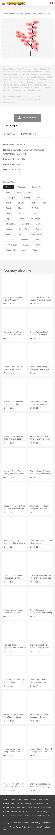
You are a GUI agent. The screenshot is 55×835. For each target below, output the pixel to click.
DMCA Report (11, 126)
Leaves (26, 800)
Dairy (20, 815)
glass (37, 240)
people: (6, 807)
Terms (12, 827)
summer (24, 240)
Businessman (46, 808)
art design (35, 219)
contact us (26, 99)
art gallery (36, 208)
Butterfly (28, 804)
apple (8, 234)
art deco (22, 213)
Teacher (21, 812)
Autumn (19, 800)
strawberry (10, 224)
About (5, 827)
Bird (22, 804)
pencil (8, 208)
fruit (19, 192)
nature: (6, 800)
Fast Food (40, 815)
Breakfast (13, 815)
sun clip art (36, 187)
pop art (9, 219)
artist (33, 203)
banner (26, 245)
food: (5, 815)
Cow (46, 804)
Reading (44, 812)
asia (24, 250)
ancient (9, 229)
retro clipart (11, 245)
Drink (33, 815)
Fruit (47, 815)
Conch (40, 800)
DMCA (39, 827)
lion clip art (11, 198)
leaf (19, 234)
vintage (31, 192)
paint (8, 192)
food (44, 203)
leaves (39, 224)
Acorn (13, 800)
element (25, 224)
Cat (34, 804)
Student (14, 812)
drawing (26, 198)
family (30, 808)
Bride (24, 808)
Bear (17, 804)
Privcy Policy (21, 827)
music (8, 203)
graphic (39, 229)
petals (21, 219)
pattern (40, 198)
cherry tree (24, 229)
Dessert (26, 815)
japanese (10, 240)
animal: (6, 804)
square (9, 213)
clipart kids (11, 250)
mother (36, 808)
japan (8, 187)
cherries (21, 208)
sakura (21, 203)
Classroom (35, 812)
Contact (31, 827)
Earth (46, 800)
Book (28, 812)
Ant (12, 804)
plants (38, 245)
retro (35, 250)
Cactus (33, 800)
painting (21, 187)
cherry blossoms (35, 234)
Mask (13, 808)
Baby (18, 808)
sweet (35, 213)
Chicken (40, 804)
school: (6, 811)
